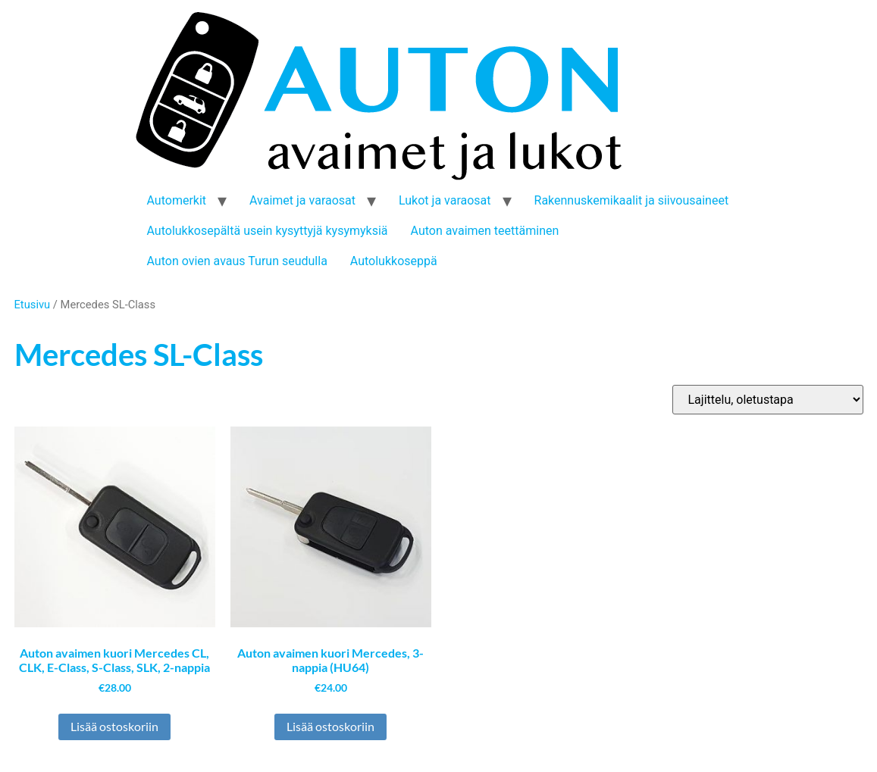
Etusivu (32, 304)
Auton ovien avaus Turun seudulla (237, 261)
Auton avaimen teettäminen (485, 230)
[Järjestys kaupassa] (767, 399)
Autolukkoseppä (393, 261)
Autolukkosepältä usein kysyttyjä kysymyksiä (267, 230)
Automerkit (177, 200)
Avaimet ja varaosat (302, 200)
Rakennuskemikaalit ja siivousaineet (631, 200)
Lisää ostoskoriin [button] (114, 726)
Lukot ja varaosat (445, 200)
